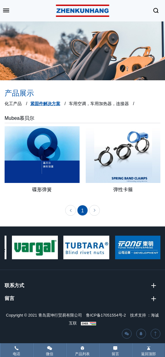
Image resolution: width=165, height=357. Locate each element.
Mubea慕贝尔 (19, 118)
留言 (115, 354)
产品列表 (82, 354)
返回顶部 (148, 354)
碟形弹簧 (42, 190)
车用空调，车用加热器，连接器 (99, 103)
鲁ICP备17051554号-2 (106, 315)
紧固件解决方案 (45, 103)
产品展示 (19, 93)
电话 (16, 354)
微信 (49, 354)
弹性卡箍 (123, 190)
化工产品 (13, 103)
